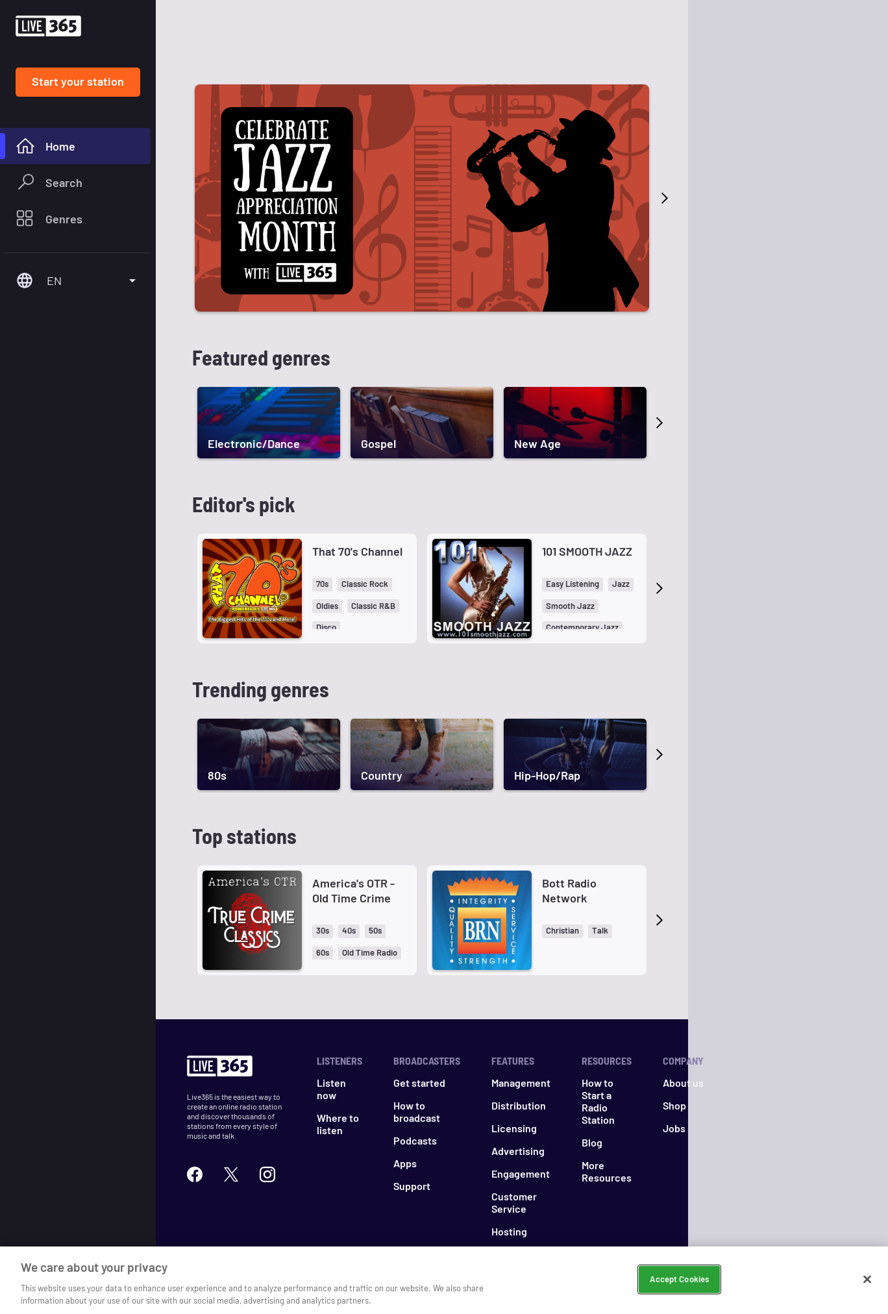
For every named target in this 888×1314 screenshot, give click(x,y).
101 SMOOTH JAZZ (587, 551)
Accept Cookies (679, 1279)
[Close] (867, 1279)
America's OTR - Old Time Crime (353, 890)
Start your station (78, 81)
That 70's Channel (357, 551)
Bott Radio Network (569, 890)
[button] (322, 584)
